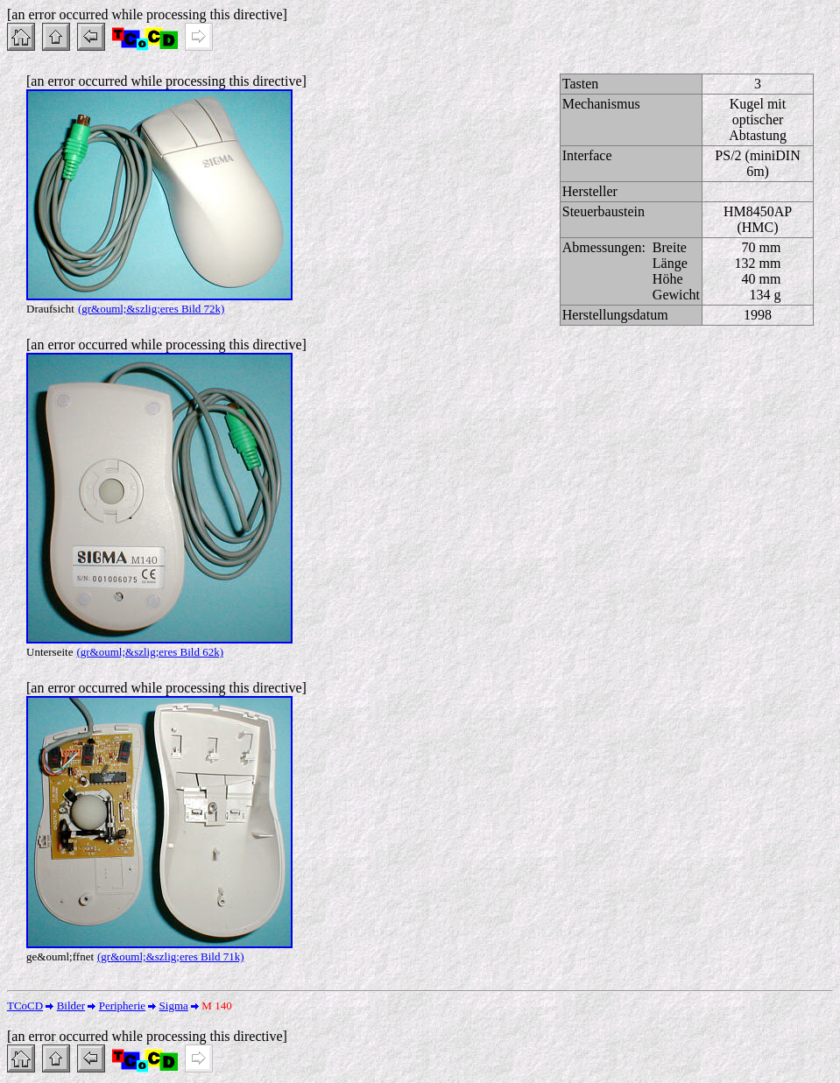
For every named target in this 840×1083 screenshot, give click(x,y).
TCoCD (25, 1005)
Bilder (71, 1005)
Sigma (173, 1005)
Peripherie (122, 1005)
